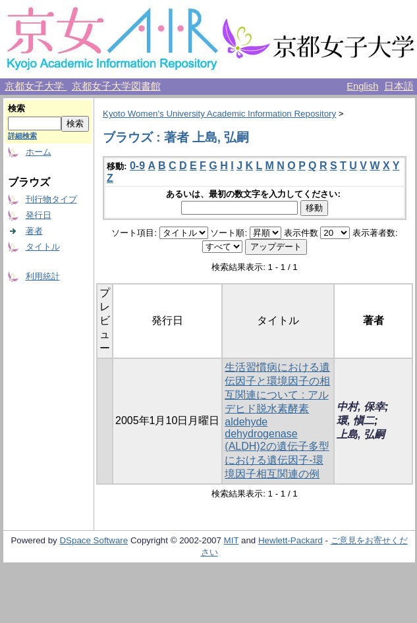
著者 (34, 231)
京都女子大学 (36, 86)
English (362, 86)
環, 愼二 (355, 420)
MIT (231, 540)
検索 (16, 108)
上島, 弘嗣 (361, 434)
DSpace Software (93, 540)
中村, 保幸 (361, 406)
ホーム (38, 152)
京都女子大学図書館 (116, 86)
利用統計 (43, 276)
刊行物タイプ (51, 199)
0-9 (137, 165)
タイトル (43, 247)
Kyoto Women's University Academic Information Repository (219, 114)
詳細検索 (22, 136)
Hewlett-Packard (290, 540)
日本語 (399, 86)
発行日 (38, 215)
